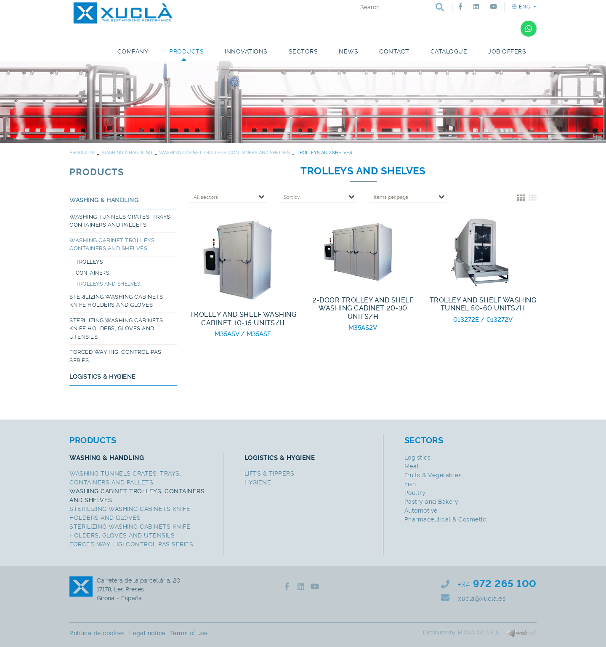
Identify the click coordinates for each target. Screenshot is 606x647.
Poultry (415, 492)
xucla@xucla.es (481, 598)
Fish (410, 484)
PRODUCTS (82, 152)
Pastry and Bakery (431, 501)
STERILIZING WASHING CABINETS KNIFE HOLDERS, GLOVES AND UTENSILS (116, 328)
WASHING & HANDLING (126, 152)
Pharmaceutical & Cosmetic (445, 519)
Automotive (421, 510)
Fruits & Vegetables (433, 475)
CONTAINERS (92, 273)
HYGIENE (258, 482)
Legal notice (147, 633)
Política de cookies (97, 633)
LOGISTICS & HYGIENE (102, 376)
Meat (411, 466)
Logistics (417, 457)
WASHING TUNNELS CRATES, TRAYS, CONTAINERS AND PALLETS (120, 221)
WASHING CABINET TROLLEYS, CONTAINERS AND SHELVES (224, 152)
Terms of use (189, 633)
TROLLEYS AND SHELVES (108, 284)
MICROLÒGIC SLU (479, 633)
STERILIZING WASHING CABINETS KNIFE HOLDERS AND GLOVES (116, 301)
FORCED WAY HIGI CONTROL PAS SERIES (115, 356)
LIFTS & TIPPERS (270, 473)
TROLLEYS (89, 262)
